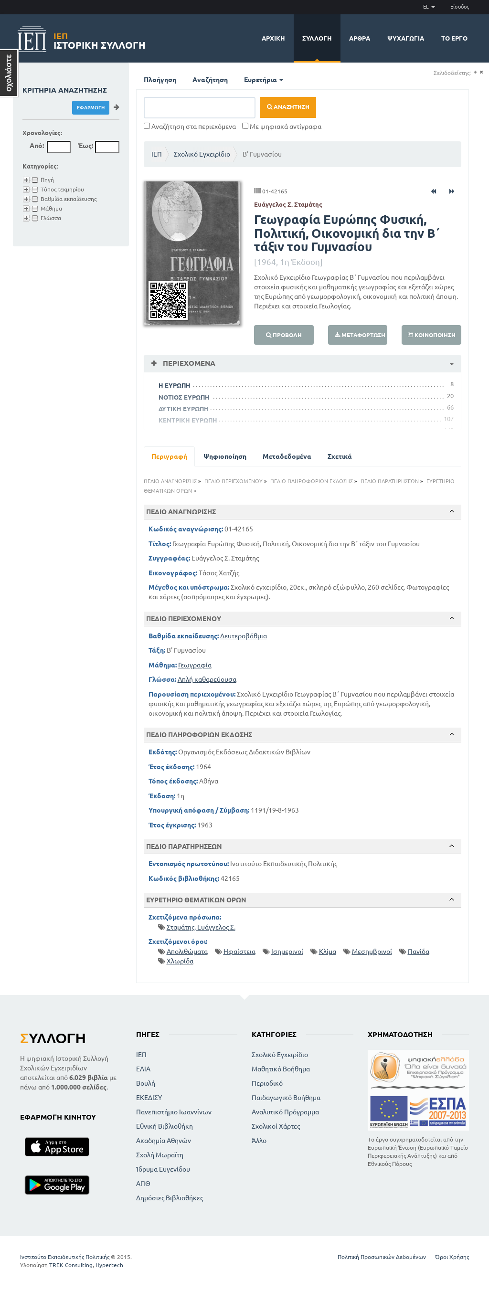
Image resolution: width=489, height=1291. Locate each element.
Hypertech (109, 1265)
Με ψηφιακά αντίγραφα (281, 126)
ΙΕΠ (156, 154)
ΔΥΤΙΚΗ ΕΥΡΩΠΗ (184, 408)
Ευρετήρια (263, 80)
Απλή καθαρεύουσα (207, 679)
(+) (475, 72)
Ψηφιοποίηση (224, 456)
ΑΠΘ (143, 1183)
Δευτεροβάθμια (243, 636)
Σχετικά (340, 456)
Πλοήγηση (160, 80)
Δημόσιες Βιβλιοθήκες (169, 1198)
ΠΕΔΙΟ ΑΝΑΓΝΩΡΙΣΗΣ (170, 481)
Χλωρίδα (180, 961)
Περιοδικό (267, 1083)
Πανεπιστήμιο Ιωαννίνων (174, 1112)
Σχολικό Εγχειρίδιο (202, 154)
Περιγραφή (169, 456)
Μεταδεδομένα (287, 456)
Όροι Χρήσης (452, 1257)
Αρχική (273, 38)
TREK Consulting (71, 1265)
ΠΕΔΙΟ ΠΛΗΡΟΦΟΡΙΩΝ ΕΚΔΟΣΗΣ (311, 481)
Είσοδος (459, 7)
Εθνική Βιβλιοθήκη (164, 1126)
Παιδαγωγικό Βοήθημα (286, 1097)
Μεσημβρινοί (372, 951)
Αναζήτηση (210, 80)
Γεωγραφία (195, 665)
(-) (481, 72)
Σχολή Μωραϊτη (159, 1155)
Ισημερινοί (287, 951)
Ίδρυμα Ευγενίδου (163, 1169)
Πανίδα (418, 951)
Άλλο (259, 1140)
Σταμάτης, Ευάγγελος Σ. (201, 927)
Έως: (85, 145)
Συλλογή (317, 38)
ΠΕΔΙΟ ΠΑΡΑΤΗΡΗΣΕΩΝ (390, 481)
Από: (37, 145)
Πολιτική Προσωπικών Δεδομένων (382, 1257)
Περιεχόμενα (188, 363)
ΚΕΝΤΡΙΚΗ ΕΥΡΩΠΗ (188, 420)
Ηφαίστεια (239, 951)
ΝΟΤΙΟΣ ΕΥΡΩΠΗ (184, 397)
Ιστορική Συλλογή (99, 39)
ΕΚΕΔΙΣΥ (149, 1097)
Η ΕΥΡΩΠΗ (175, 385)
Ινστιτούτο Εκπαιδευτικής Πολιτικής (64, 1257)
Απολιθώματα (187, 951)
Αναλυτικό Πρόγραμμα (285, 1112)
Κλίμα (327, 951)
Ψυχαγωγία (405, 38)
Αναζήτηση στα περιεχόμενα (190, 126)
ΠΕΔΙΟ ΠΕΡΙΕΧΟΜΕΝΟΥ (233, 481)
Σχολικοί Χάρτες (276, 1126)
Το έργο (454, 38)
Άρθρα (359, 38)
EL (429, 7)
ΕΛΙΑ (143, 1069)
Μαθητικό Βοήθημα (281, 1069)
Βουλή (145, 1083)
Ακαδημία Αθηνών (163, 1140)
